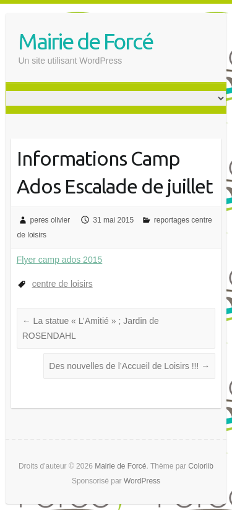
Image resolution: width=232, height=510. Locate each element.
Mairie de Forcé (85, 41)
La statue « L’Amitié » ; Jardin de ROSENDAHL (90, 328)
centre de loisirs (62, 284)
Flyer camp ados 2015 (60, 260)
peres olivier (50, 220)
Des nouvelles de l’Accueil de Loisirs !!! (129, 366)
